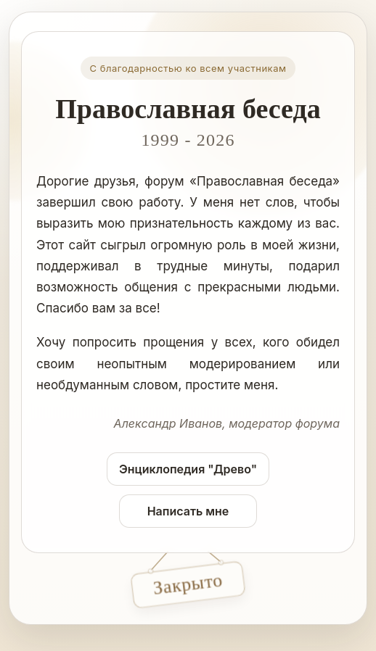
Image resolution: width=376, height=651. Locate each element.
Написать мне (188, 511)
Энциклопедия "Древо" (188, 469)
